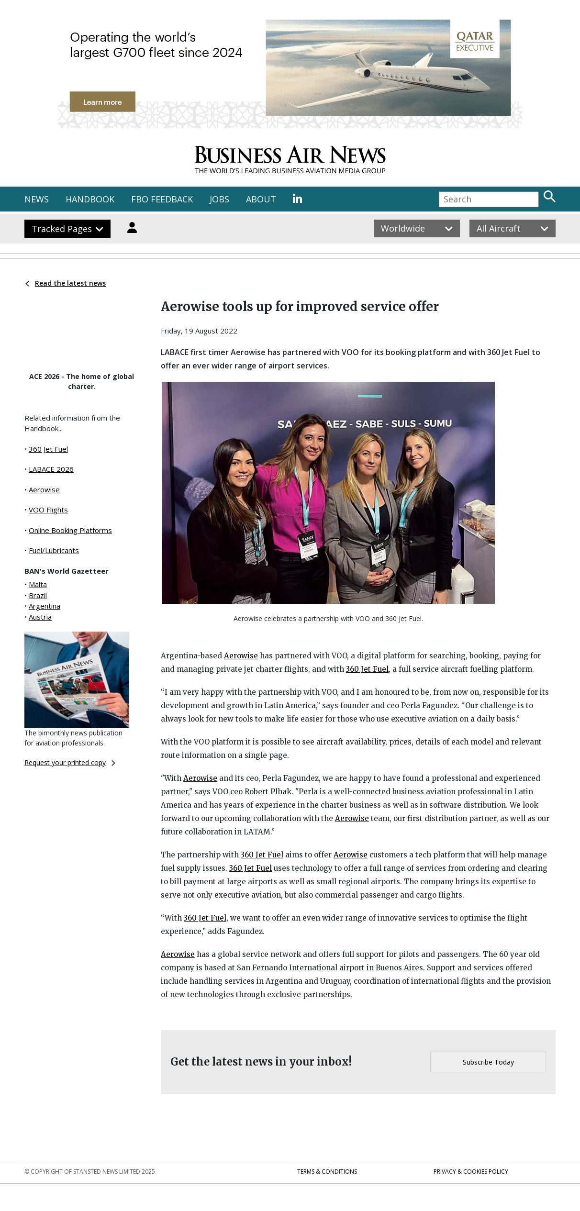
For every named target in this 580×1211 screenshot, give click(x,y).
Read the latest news (65, 283)
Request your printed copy (69, 762)
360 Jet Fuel (48, 449)
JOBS (219, 199)
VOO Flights (48, 509)
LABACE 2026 (51, 469)
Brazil (38, 595)
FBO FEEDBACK (162, 199)
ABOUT (261, 199)
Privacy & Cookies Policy (471, 1171)
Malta (38, 584)
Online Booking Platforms (70, 530)
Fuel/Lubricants (54, 550)
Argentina (44, 606)
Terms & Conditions (327, 1171)
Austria (40, 617)
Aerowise (44, 489)
